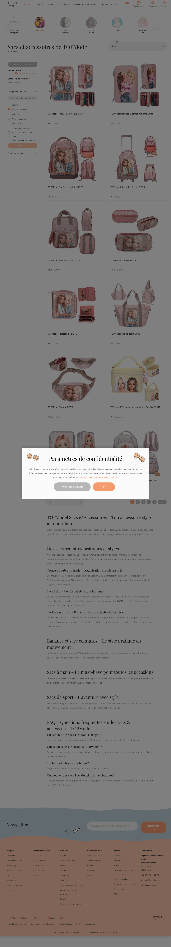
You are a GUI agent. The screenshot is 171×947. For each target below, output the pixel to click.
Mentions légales (87, 477)
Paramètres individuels (72, 487)
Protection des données (107, 477)
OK (103, 487)
